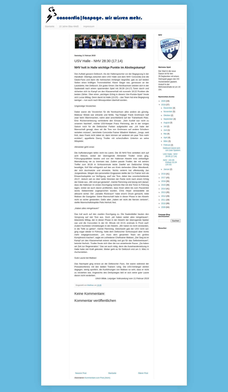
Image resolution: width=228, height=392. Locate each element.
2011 (163, 200)
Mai (165, 134)
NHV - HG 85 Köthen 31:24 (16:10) (170, 162)
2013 (163, 192)
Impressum (88, 26)
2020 (163, 101)
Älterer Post (143, 373)
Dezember (168, 108)
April (166, 137)
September (168, 119)
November (168, 111)
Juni (166, 130)
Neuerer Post (80, 373)
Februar (167, 145)
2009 (163, 207)
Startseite (49, 26)
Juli (165, 126)
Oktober (167, 115)
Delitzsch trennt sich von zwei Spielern (171, 149)
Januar (167, 169)
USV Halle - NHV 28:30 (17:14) (170, 155)
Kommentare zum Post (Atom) (97, 378)
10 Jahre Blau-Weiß (69, 26)
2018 (163, 174)
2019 (163, 105)
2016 (163, 181)
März (166, 141)
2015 (163, 185)
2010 (163, 203)
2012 (163, 196)
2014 (163, 189)
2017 (163, 178)
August (167, 123)
